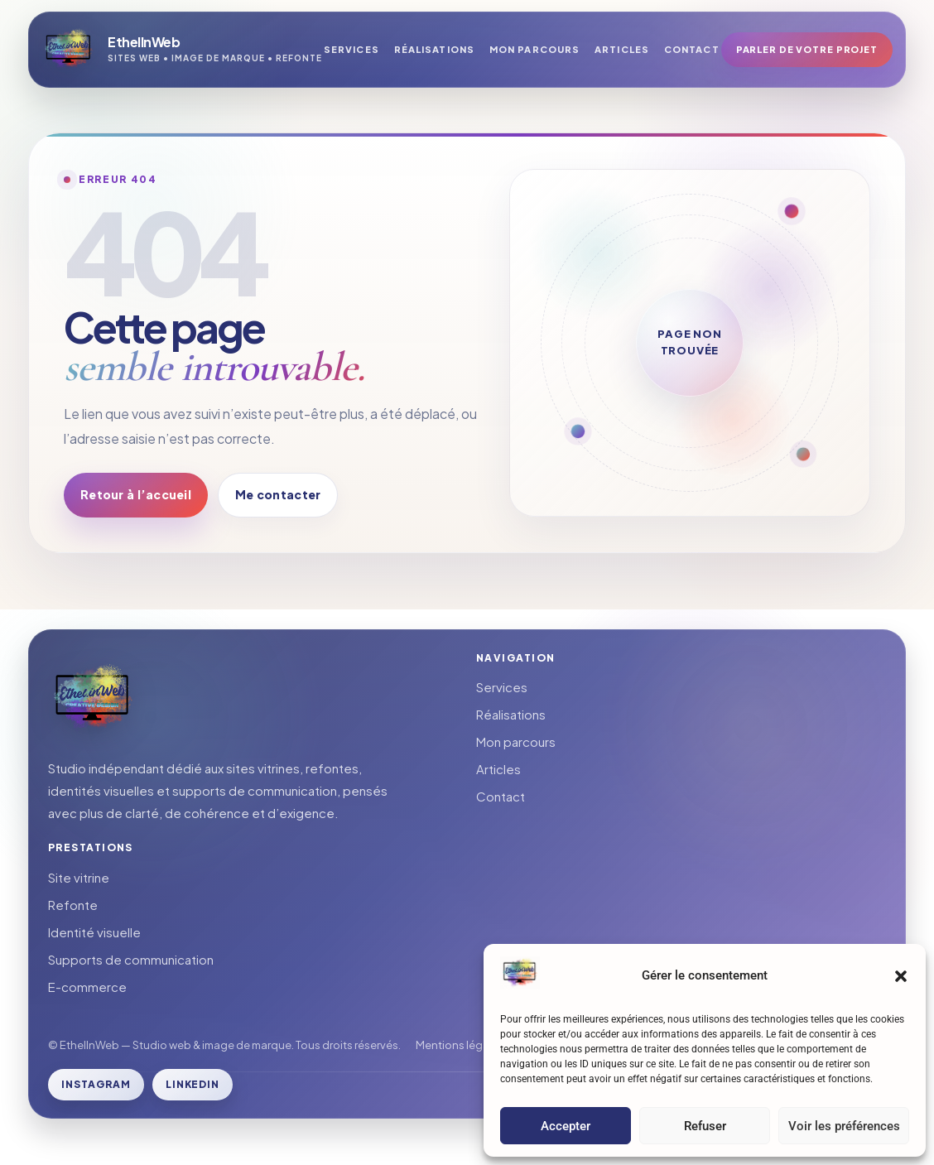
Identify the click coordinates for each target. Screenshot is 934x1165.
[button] (901, 976)
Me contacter (277, 494)
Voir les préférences (844, 1126)
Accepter (565, 1126)
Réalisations (434, 49)
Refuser (705, 1126)
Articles (622, 49)
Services (351, 49)
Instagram (96, 1084)
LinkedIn (193, 1084)
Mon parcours (534, 49)
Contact (692, 49)
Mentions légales (460, 1045)
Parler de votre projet (807, 49)
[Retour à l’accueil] (181, 50)
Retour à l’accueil (135, 494)
